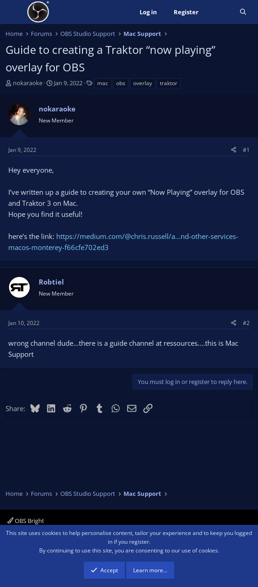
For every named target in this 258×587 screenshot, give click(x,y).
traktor (168, 83)
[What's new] (219, 12)
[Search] (243, 12)
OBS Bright (25, 521)
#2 (246, 323)
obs (120, 83)
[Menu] (13, 12)
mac (102, 83)
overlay (142, 83)
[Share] (234, 150)
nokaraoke (27, 83)
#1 (246, 150)
